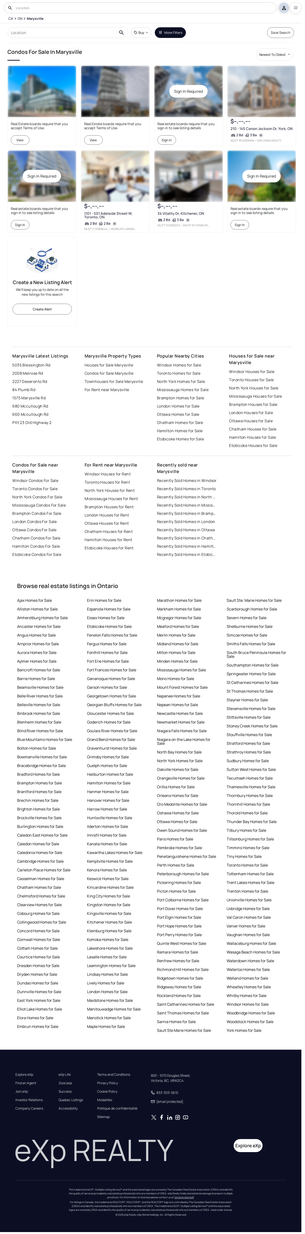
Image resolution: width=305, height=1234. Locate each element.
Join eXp (21, 1091)
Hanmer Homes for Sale (108, 791)
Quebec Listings (71, 1100)
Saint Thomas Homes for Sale (183, 1013)
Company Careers (29, 1108)
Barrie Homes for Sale (36, 678)
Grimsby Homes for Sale (108, 757)
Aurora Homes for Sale (36, 652)
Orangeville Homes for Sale (180, 778)
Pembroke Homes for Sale (179, 847)
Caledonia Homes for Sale (39, 852)
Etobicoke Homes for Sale (180, 439)
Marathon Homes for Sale (179, 600)
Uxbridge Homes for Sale (248, 908)
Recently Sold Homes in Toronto (186, 488)
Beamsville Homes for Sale (40, 687)
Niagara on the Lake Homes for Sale (183, 741)
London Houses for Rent (107, 515)
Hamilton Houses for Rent (108, 539)
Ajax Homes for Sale (34, 600)
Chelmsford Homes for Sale (41, 896)
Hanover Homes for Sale (108, 800)
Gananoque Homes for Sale (111, 678)
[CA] (10, 18)
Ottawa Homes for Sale (178, 414)
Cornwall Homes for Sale (38, 939)
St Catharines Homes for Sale (252, 682)
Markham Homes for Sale (179, 609)
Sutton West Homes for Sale (251, 769)
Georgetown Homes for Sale (111, 696)
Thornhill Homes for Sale (248, 804)
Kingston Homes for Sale (108, 904)
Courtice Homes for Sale (38, 957)
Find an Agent (25, 1083)
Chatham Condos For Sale (36, 538)
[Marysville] (35, 18)
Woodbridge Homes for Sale (251, 1013)
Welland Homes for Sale (247, 978)
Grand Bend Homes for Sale (111, 739)
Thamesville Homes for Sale (251, 786)
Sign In (167, 140)
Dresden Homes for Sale (38, 965)
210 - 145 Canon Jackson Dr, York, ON (261, 128)
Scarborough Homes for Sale (252, 609)
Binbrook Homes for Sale (38, 713)
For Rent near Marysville (107, 389)
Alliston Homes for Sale (37, 609)
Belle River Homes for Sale (40, 696)
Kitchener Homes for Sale (109, 922)
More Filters (170, 32)
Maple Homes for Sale (106, 1026)
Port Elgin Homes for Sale (179, 917)
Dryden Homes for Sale (37, 974)
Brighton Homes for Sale (38, 809)
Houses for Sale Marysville (109, 365)
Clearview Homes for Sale (39, 904)
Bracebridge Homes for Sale (41, 765)
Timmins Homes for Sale (248, 847)
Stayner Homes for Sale (247, 700)
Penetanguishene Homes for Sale (186, 856)
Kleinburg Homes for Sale (109, 930)
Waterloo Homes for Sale (248, 969)
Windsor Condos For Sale (35, 480)
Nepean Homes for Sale (177, 704)
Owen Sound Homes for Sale (182, 830)
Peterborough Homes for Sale (183, 873)
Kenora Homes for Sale (107, 870)
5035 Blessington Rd (31, 365)
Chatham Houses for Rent (109, 531)
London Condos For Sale (34, 521)
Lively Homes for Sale (105, 983)
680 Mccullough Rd (30, 406)
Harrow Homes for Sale (107, 809)
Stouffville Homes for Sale (249, 734)
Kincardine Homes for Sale (110, 887)
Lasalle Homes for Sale (107, 957)
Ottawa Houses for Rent (107, 523)
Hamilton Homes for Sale (180, 430)
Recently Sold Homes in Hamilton (187, 546)
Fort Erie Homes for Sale (108, 661)
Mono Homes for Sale (175, 678)
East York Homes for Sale (38, 1000)
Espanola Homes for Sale (108, 609)
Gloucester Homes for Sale (110, 713)
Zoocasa (65, 1083)
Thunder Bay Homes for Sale (252, 821)
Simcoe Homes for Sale (247, 635)
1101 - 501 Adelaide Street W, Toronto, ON (108, 215)
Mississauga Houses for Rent (111, 498)
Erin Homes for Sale (104, 600)
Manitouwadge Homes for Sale (114, 1009)
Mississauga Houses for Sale (255, 396)
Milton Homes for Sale (176, 652)
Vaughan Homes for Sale (248, 934)
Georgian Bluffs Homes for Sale (114, 704)
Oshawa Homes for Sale (178, 813)
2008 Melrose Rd (27, 373)
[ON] (20, 18)
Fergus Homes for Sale (106, 643)
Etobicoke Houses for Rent (109, 548)
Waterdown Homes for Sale (250, 960)
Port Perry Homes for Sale (179, 934)
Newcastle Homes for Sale (180, 713)
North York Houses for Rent (110, 490)
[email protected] (184, 1197)
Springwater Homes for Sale (251, 673)
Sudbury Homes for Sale (248, 760)
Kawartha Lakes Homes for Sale (114, 852)
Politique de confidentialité (117, 1108)
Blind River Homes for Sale (40, 730)
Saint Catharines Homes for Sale (185, 1004)
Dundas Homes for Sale (37, 983)
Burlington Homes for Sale (40, 826)
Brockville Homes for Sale (39, 817)
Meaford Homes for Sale (178, 626)
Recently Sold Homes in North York (187, 497)
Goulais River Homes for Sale (112, 730)
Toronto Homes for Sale (179, 373)
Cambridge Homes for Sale (40, 861)
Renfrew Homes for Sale (178, 960)
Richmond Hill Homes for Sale (183, 969)
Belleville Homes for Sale (38, 704)
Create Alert (42, 309)
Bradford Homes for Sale (38, 774)
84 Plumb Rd (23, 389)
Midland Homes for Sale (177, 643)
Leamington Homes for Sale (111, 965)
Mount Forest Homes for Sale (182, 687)
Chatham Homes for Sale (180, 422)
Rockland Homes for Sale (179, 995)
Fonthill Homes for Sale (107, 652)
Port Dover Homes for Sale (180, 908)
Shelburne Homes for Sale (249, 626)
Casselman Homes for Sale (40, 878)
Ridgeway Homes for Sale (179, 987)
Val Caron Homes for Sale (249, 917)
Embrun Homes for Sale (37, 1026)
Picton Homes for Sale (176, 891)
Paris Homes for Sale (175, 839)
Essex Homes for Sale (105, 617)
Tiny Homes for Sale (244, 856)
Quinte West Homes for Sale (181, 943)
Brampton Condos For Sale (36, 513)
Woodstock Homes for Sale (250, 1021)
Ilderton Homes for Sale (107, 826)
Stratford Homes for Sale (248, 743)
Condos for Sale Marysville (109, 373)
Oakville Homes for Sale (177, 769)
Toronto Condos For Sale (35, 488)
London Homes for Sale (178, 406)
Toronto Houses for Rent (107, 482)
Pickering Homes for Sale (179, 882)
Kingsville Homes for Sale (109, 913)
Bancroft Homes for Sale (38, 670)
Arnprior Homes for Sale (38, 643)
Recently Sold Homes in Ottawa (186, 529)
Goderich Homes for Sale (108, 722)
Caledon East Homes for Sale (42, 835)
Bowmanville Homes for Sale (42, 757)
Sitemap (103, 1117)
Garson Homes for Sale (107, 687)
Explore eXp (24, 1074)
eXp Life (65, 1074)
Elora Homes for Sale (35, 1017)
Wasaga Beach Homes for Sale (253, 952)
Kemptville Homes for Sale (110, 861)
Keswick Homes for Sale (108, 878)
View (20, 140)
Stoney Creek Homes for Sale (252, 726)
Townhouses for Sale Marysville (114, 381)
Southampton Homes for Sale (252, 665)
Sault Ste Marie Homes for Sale (184, 1030)
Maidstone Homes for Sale (110, 1000)
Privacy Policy (107, 1083)
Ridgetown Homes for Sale (180, 978)
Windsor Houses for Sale (251, 371)
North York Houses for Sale (253, 388)
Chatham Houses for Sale (252, 429)
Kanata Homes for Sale (107, 844)
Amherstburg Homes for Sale (42, 617)
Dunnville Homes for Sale (39, 991)
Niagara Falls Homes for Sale (182, 730)
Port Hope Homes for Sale (179, 926)
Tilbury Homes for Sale (246, 830)
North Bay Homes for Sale (179, 752)
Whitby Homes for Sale (246, 995)
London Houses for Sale (251, 412)
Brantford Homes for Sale (39, 791)
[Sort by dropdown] (275, 55)
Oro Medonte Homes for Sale (182, 804)
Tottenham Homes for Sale (250, 873)
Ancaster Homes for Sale (39, 626)
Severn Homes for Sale (246, 617)
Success (65, 1091)
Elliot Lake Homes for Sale (39, 1009)
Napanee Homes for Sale (178, 696)
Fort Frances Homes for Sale (111, 670)
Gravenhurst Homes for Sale (112, 748)
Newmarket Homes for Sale (180, 722)
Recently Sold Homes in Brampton (187, 513)
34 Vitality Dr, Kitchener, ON (180, 213)
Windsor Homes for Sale (179, 365)
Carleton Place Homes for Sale (43, 870)
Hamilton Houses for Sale (252, 437)
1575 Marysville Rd (29, 398)
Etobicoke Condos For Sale (36, 554)
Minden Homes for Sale (177, 661)
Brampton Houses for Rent (109, 506)
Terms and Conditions (113, 1074)
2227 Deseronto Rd (29, 381)
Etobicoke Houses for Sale (253, 445)
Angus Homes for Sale (36, 635)
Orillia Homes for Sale (176, 786)
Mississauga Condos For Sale (39, 505)
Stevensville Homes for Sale (251, 708)
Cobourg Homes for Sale (38, 913)
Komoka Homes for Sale (107, 939)
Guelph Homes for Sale (107, 765)
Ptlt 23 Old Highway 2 (31, 422)
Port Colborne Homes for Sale (183, 900)
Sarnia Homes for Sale (176, 1021)
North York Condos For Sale (37, 497)
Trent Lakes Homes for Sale (250, 882)
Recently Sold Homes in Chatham (187, 538)
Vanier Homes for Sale (246, 926)
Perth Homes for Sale (175, 865)
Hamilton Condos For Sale (36, 546)
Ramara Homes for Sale (177, 952)
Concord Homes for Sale (38, 930)
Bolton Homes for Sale (36, 748)
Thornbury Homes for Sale (250, 795)
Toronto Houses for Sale (251, 379)
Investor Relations (29, 1100)
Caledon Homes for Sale (38, 844)
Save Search (280, 32)
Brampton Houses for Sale (253, 404)
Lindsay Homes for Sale (107, 974)
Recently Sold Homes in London (186, 521)
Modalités (104, 1100)
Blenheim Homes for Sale (39, 722)
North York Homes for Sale (181, 381)
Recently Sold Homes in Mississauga (187, 505)
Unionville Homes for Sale (249, 900)
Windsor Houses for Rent (108, 474)
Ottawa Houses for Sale (251, 420)
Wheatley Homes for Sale (249, 987)
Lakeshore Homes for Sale (110, 948)
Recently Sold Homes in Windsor (187, 480)
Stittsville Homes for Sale (249, 717)
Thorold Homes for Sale (247, 813)
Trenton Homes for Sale (247, 891)
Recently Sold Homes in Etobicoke (187, 554)
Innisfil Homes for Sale (106, 835)
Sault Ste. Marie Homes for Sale (254, 600)
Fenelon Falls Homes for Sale (112, 635)
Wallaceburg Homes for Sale (251, 943)
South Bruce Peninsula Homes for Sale (256, 654)
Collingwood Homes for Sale (41, 922)
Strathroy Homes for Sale (249, 752)
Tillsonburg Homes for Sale (250, 839)
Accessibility (68, 1108)
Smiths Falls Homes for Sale (251, 643)
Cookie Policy (107, 1091)
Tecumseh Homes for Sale (250, 778)
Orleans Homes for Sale (177, 795)
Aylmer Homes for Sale (36, 661)
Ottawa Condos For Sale (34, 529)
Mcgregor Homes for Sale (179, 617)
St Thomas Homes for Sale (250, 691)
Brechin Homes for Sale (37, 800)
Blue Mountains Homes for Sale (44, 739)
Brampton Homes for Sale (180, 398)
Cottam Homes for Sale (37, 948)
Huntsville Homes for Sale (109, 817)
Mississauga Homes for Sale (183, 389)
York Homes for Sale (244, 1030)
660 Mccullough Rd (30, 414)
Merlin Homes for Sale (176, 635)
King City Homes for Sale (108, 896)
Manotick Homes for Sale (109, 1017)
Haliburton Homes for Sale (110, 774)
